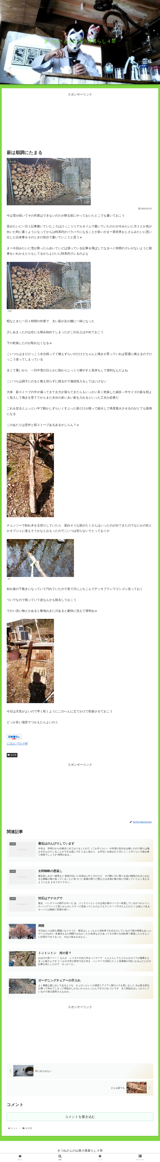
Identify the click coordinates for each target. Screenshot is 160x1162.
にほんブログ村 (17, 743)
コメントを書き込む (80, 1118)
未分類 (12, 755)
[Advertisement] (80, 120)
